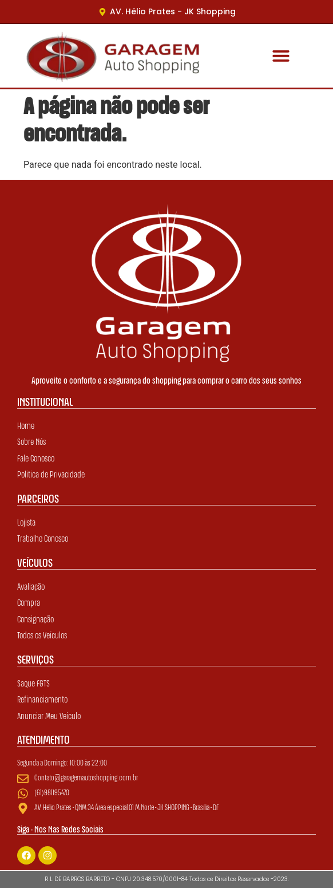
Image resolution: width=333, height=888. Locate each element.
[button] (281, 55)
